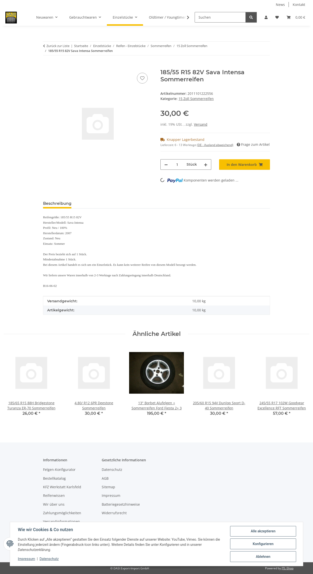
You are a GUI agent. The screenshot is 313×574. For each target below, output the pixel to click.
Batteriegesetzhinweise (121, 504)
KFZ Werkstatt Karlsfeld (62, 487)
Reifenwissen (54, 495)
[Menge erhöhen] (205, 164)
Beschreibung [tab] (57, 203)
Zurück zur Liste (57, 46)
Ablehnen (263, 557)
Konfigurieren (263, 544)
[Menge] (177, 164)
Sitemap (108, 487)
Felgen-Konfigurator (59, 469)
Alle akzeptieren (263, 531)
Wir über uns (54, 504)
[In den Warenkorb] (47, 66)
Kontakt (299, 4)
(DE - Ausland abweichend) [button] (215, 145)
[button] (266, 17)
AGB (105, 478)
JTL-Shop (287, 568)
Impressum (26, 559)
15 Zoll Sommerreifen (196, 98)
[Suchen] (220, 17)
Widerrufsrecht (114, 513)
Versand (200, 124)
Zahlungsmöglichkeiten (62, 513)
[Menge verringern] (166, 164)
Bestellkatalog (54, 478)
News (280, 4)
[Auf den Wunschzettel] (142, 78)
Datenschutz (49, 559)
